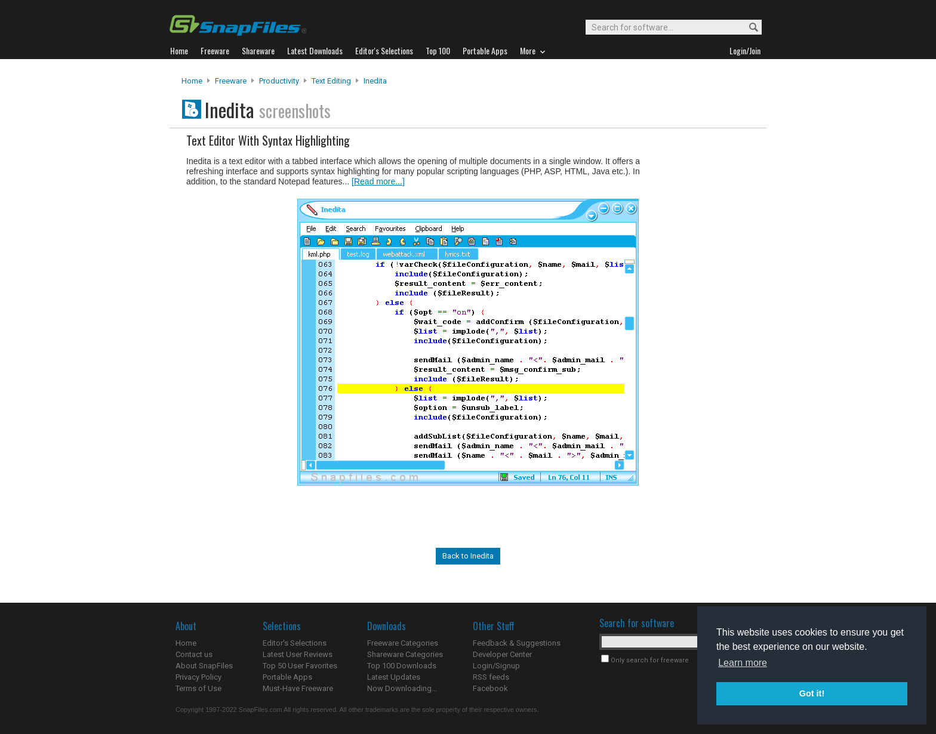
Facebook (490, 688)
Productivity (279, 80)
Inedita (375, 80)
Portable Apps (287, 677)
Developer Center (502, 654)
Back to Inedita (468, 555)
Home (191, 80)
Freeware (231, 80)
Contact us (194, 654)
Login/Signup (496, 665)
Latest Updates (393, 677)
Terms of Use (198, 688)
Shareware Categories (405, 654)
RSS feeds (491, 677)
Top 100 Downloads (401, 665)
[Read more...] (378, 181)
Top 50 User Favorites (300, 665)
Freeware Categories (402, 643)
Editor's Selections (295, 643)
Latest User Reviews (297, 654)
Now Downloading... (402, 688)
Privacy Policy (198, 677)
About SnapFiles (204, 665)
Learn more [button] (742, 663)
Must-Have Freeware (298, 688)
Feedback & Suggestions (517, 643)
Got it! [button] (811, 693)
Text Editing (331, 80)
